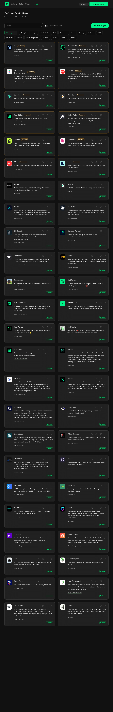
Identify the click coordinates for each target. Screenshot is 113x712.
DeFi (54, 33)
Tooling (63, 38)
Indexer (91, 33)
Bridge (21, 4)
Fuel (73, 33)
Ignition (84, 4)
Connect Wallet (98, 4)
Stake (27, 4)
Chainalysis (44, 33)
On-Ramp (9, 38)
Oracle (19, 38)
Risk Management (32, 38)
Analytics (24, 33)
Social (55, 38)
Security (45, 38)
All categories (11, 33)
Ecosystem (35, 4)
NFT (99, 33)
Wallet (73, 38)
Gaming (81, 33)
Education (63, 33)
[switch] (46, 26)
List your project (99, 26)
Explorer (14, 4)
